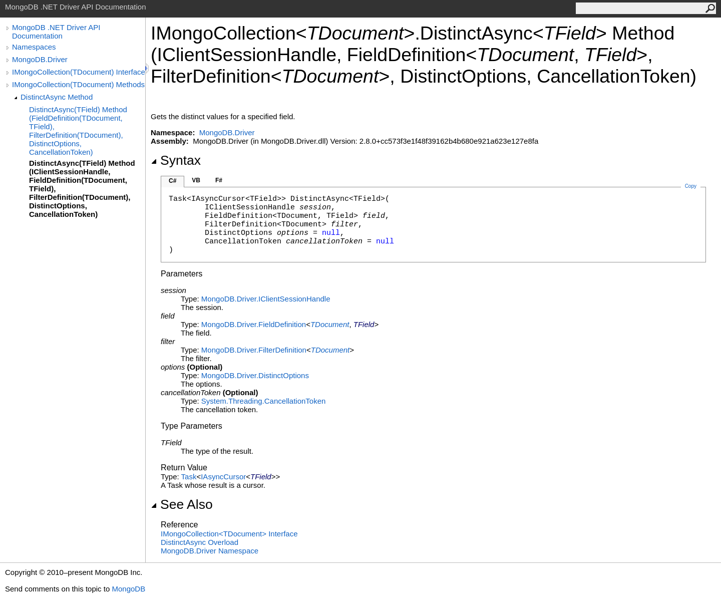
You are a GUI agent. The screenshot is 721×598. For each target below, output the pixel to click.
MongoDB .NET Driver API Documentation (56, 31)
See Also (182, 504)
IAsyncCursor (223, 476)
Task (189, 476)
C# (172, 180)
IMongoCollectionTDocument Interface (229, 533)
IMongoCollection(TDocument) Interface (78, 72)
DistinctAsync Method (57, 97)
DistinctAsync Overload (199, 542)
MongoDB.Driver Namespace (209, 550)
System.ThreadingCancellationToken (263, 401)
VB (196, 180)
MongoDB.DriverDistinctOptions (255, 375)
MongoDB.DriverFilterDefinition (253, 350)
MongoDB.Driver (40, 59)
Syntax (176, 160)
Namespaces (34, 47)
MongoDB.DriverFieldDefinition (253, 324)
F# (218, 180)
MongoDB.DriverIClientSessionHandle (265, 298)
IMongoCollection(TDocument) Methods (78, 84)
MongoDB (128, 588)
